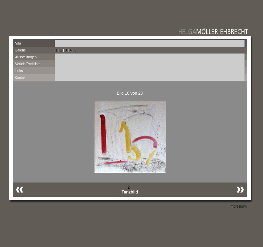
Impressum (238, 206)
